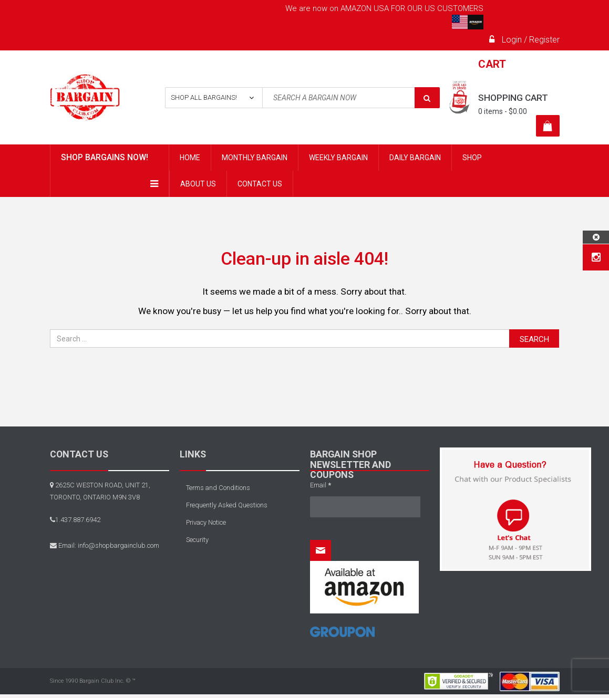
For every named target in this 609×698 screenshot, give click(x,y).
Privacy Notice (206, 522)
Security (197, 540)
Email (320, 485)
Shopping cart (513, 97)
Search (534, 339)
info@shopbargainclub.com (118, 545)
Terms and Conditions (218, 488)
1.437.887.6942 (77, 520)
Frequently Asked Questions (226, 505)
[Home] (342, 636)
